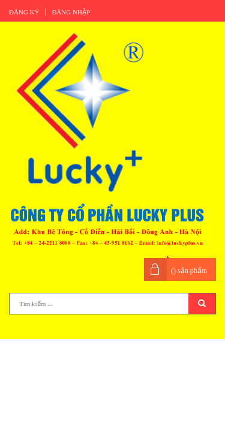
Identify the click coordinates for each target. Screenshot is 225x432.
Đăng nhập (71, 12)
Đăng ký (24, 12)
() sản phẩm (189, 270)
